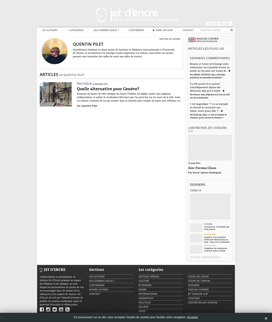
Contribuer (136, 30)
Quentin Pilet (89, 105)
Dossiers (197, 184)
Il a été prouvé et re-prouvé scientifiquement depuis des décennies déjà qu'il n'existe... (206, 87)
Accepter (192, 317)
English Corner (198, 289)
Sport (142, 311)
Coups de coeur (198, 276)
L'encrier (194, 298)
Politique (84, 84)
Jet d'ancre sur (198, 293)
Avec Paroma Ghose (202, 168)
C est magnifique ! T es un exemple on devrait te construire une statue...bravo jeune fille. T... (209, 107)
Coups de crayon (199, 280)
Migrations (146, 298)
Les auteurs (49, 30)
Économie (208, 224)
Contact (188, 30)
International (210, 235)
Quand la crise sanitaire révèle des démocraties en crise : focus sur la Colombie (217, 239)
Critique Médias (149, 276)
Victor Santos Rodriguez (207, 172)
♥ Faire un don (163, 30)
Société (143, 306)
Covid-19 (195, 190)
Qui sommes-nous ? (106, 30)
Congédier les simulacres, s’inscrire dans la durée (216, 249)
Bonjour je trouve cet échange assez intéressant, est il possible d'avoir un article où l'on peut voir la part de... (210, 67)
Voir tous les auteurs (169, 39)
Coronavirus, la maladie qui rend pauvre (217, 228)
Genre (143, 289)
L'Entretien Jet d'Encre (207, 129)
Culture (144, 280)
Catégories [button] (75, 30)
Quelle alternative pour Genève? (108, 89)
